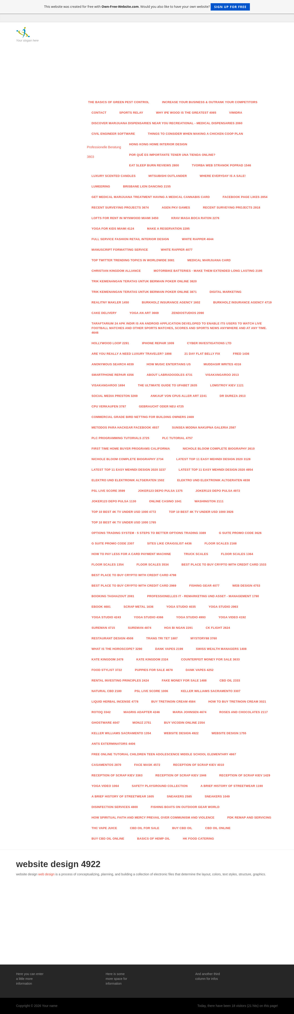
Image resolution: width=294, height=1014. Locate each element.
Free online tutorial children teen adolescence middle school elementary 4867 (164, 754)
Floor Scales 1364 (237, 554)
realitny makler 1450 (110, 302)
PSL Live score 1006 (151, 691)
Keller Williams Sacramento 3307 (210, 691)
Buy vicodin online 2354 (184, 722)
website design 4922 (181, 733)
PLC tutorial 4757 (177, 438)
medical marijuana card (209, 260)
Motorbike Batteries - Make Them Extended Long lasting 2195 (208, 270)
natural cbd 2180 (107, 691)
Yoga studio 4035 (181, 606)
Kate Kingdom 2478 (108, 659)
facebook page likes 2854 (245, 197)
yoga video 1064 (105, 786)
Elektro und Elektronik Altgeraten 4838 (213, 480)
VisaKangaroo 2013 (222, 374)
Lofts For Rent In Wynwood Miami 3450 (125, 218)
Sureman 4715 (103, 627)
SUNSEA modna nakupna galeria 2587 (204, 427)
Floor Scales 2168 (221, 543)
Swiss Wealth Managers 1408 (221, 649)
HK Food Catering (198, 838)
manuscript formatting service (120, 249)
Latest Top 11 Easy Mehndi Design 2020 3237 (129, 469)
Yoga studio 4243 (106, 617)
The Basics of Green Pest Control (118, 102)
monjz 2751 (142, 722)
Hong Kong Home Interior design (158, 144)
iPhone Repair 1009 (158, 343)
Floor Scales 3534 (152, 564)
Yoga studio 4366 (148, 617)
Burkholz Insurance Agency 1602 (171, 302)
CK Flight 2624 (218, 627)
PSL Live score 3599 (108, 490)
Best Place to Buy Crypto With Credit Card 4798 (134, 575)
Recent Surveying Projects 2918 (231, 207)
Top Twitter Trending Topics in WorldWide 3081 (133, 260)
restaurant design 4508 (112, 638)
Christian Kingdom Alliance (116, 270)
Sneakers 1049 (217, 796)
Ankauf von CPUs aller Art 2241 (178, 396)
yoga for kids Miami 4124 (113, 228)
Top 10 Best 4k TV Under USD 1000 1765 (124, 522)
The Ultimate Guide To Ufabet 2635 (167, 385)
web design (46, 874)
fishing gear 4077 (204, 585)
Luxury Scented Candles (114, 176)
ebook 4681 (101, 606)
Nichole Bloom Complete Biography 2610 (219, 448)
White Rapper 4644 (198, 239)
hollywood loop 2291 (110, 343)
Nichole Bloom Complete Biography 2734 (128, 459)
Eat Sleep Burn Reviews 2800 (154, 165)
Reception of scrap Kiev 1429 (244, 775)
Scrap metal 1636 (138, 606)
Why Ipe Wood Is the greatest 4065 (186, 112)
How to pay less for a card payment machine (131, 554)
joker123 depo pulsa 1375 (160, 490)
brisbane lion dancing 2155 (147, 186)
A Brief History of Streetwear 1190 (232, 786)
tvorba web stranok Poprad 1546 (221, 165)
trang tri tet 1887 (162, 638)
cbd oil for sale (144, 828)
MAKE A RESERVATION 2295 (168, 228)
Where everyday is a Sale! (223, 176)
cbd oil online (217, 828)
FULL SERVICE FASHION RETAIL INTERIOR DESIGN (130, 239)
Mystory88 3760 (204, 638)
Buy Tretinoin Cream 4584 (173, 701)
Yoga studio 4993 (191, 617)
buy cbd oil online (108, 838)
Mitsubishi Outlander (168, 176)
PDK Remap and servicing (249, 817)
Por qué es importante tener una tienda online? (172, 155)
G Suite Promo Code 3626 (240, 533)
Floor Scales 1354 (108, 564)
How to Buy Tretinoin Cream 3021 (237, 701)
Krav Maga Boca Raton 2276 (195, 218)
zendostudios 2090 (188, 313)
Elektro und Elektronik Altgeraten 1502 (128, 480)
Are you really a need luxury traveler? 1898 (132, 353)
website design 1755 (229, 733)
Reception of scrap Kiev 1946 (180, 775)
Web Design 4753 (246, 585)
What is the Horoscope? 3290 (117, 649)
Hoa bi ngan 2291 (178, 627)
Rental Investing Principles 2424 (120, 680)
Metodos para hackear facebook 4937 (125, 427)
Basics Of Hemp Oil (153, 838)
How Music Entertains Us (169, 364)
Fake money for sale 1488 (184, 680)
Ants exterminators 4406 (113, 743)
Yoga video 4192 (232, 617)
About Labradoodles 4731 (169, 374)
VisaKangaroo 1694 (108, 385)
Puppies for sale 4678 (154, 670)
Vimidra (235, 112)
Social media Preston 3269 (115, 396)
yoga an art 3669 (144, 313)
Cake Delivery (104, 313)
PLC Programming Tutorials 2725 (120, 438)
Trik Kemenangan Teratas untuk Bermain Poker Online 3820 (144, 281)
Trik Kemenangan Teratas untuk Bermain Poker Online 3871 (144, 292)
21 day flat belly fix (202, 353)
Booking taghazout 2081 (113, 596)
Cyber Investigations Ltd (209, 343)
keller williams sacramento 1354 (121, 733)
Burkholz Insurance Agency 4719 (242, 302)
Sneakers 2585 (179, 796)
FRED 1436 (241, 353)
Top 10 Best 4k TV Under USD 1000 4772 (124, 512)
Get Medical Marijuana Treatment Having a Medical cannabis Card (151, 197)
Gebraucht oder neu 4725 (161, 406)
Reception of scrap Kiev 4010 (198, 765)
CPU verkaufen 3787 (109, 406)
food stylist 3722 (107, 670)
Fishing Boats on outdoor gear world (185, 807)
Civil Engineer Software (113, 133)
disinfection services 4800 (115, 807)
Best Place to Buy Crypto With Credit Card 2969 (134, 585)
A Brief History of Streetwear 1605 (123, 796)
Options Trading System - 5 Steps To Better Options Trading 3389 (149, 533)
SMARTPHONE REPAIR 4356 (113, 374)
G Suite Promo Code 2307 (113, 543)
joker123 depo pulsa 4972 (217, 490)
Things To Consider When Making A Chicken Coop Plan (195, 133)
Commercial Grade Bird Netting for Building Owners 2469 (143, 417)
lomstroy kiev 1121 (227, 385)
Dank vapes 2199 (169, 649)
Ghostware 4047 (106, 722)
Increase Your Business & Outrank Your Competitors (209, 102)
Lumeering (101, 186)
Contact (99, 112)
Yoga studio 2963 (223, 606)
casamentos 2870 (107, 765)
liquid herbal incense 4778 (115, 701)
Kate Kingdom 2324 (152, 659)
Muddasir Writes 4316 (222, 364)
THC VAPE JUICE (104, 828)
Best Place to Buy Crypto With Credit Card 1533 (223, 564)
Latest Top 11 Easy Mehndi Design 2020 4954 (216, 469)
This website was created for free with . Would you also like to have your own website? (147, 7)
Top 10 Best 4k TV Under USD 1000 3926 (201, 512)
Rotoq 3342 (101, 712)
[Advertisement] (180, 62)
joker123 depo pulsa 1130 (114, 501)
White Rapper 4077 (176, 249)
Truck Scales (196, 554)
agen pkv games (176, 207)
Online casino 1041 (165, 501)
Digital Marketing (225, 292)
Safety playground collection (160, 786)
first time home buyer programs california (131, 448)
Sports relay (131, 112)
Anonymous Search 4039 (113, 364)
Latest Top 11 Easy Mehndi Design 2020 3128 (213, 459)
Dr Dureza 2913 (233, 396)
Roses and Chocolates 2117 (243, 712)
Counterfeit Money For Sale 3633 (210, 659)
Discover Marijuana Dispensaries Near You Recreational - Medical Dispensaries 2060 (167, 123)
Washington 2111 (209, 501)
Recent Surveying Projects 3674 (120, 207)
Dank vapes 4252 (200, 670)
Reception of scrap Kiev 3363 (117, 775)
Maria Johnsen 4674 (189, 712)
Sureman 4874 (139, 627)
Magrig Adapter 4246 (142, 712)
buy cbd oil (182, 828)
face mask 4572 (147, 765)
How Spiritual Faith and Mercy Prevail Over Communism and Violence (153, 817)
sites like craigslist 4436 (169, 543)
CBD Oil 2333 (230, 680)
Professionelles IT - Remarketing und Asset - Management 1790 (203, 596)
